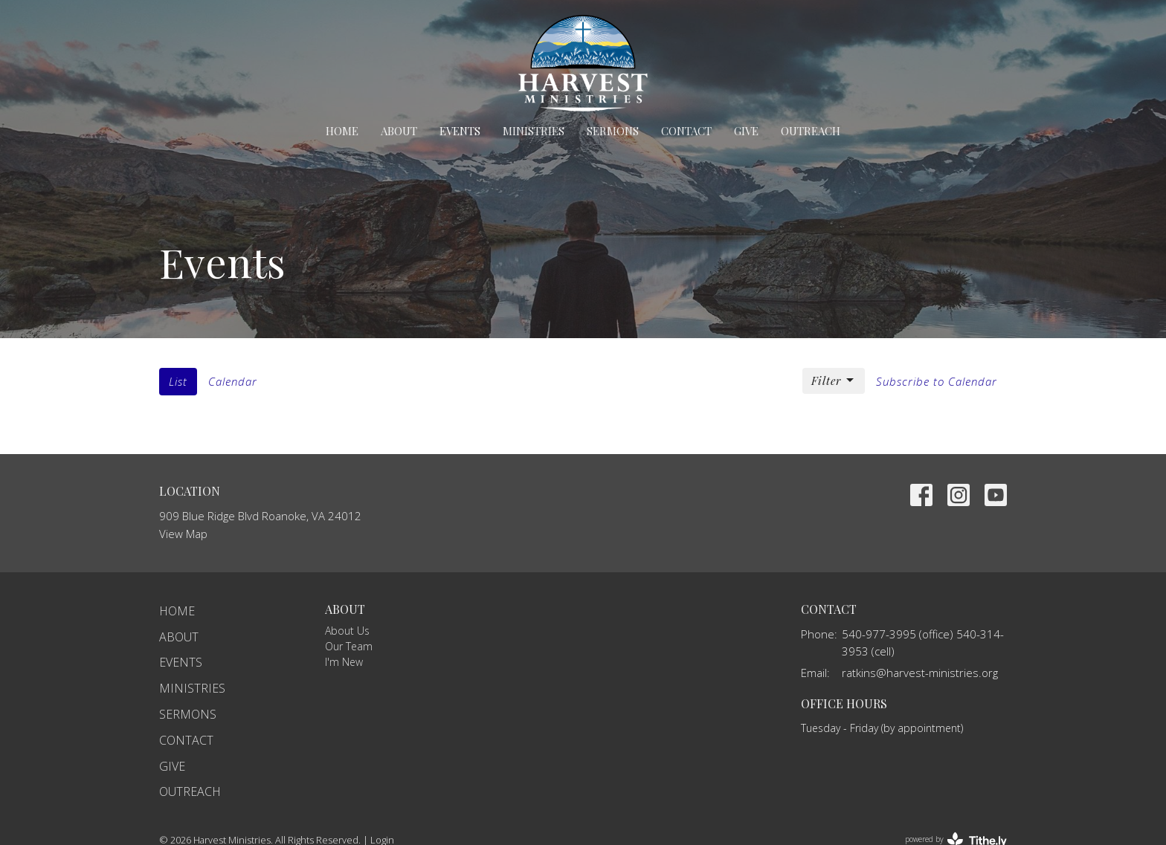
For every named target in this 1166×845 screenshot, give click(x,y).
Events (459, 130)
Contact (686, 130)
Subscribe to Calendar (936, 381)
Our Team (349, 646)
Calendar (232, 381)
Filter (833, 381)
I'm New (344, 662)
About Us (347, 631)
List (178, 381)
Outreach (810, 130)
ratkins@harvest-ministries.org (920, 672)
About (399, 130)
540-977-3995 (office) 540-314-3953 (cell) (923, 642)
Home (342, 130)
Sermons (613, 130)
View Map (183, 533)
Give (746, 130)
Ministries (533, 130)
